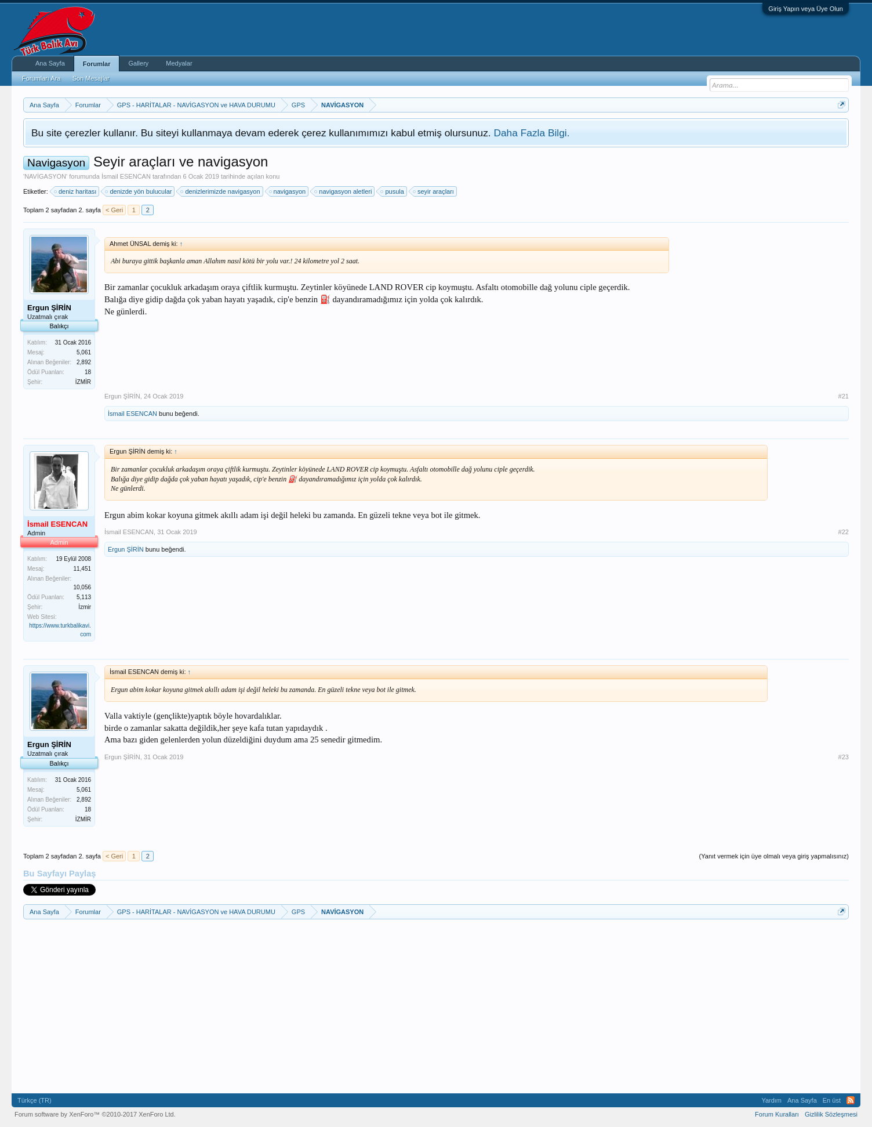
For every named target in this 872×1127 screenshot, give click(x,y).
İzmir (84, 607)
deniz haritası (75, 191)
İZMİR (83, 382)
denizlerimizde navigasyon (220, 191)
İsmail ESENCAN (126, 176)
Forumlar (97, 63)
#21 (843, 396)
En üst (832, 1100)
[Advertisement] (762, 309)
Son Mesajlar (91, 78)
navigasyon (288, 191)
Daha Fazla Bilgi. (531, 133)
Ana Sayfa (50, 63)
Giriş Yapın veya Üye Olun (805, 8)
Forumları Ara (41, 78)
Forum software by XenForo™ (95, 1114)
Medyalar (179, 63)
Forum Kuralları (777, 1114)
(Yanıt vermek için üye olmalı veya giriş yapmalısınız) (774, 856)
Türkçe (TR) (34, 1100)
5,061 (84, 352)
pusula (393, 191)
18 (88, 372)
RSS (850, 1100)
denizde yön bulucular (139, 191)
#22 (843, 531)
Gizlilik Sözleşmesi (831, 1114)
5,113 (84, 597)
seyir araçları (434, 191)
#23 (843, 756)
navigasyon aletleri (343, 191)
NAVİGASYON (45, 176)
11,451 (82, 569)
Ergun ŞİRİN (122, 396)
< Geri (114, 209)
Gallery (138, 63)
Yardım (771, 1100)
